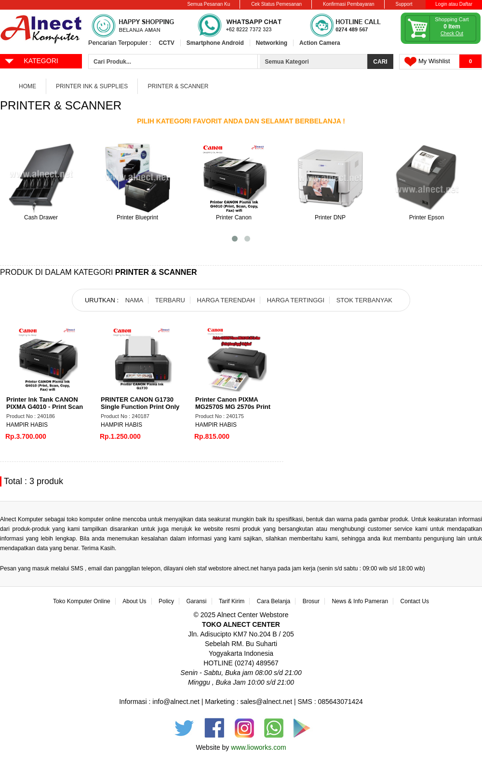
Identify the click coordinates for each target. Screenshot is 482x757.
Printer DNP (330, 217)
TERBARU (170, 300)
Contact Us (415, 601)
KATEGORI (31, 60)
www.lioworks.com (258, 747)
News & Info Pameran (360, 601)
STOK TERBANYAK (364, 300)
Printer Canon (234, 217)
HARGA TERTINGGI (295, 300)
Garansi (197, 601)
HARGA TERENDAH (226, 300)
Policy (166, 601)
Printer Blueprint (137, 217)
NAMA (134, 300)
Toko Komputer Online (81, 601)
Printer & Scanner (177, 86)
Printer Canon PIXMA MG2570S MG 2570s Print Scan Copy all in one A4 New (232, 410)
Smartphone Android (215, 43)
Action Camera (319, 43)
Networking (271, 43)
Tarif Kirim (231, 601)
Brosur (311, 601)
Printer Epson (426, 217)
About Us (134, 601)
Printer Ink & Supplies (92, 86)
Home (27, 86)
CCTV (166, 43)
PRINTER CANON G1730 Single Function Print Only (140, 403)
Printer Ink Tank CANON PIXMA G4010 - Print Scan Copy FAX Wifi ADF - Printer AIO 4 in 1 (44, 410)
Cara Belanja (273, 601)
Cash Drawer (41, 217)
